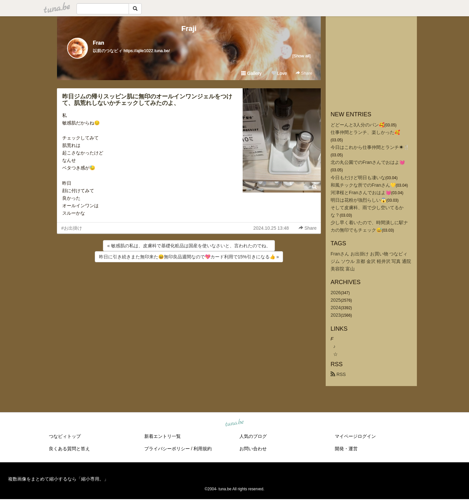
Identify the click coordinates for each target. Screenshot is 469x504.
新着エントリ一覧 (162, 436)
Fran (98, 43)
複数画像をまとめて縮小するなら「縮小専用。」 (58, 479)
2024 (336, 307)
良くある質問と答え (69, 448)
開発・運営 (346, 448)
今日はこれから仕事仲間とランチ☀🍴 (370, 147)
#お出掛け (71, 228)
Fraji (188, 28)
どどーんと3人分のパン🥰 (357, 124)
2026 (336, 292)
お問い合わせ (253, 448)
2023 (336, 315)
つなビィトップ (65, 436)
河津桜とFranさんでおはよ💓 (361, 192)
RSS (338, 374)
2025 (336, 300)
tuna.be (234, 423)
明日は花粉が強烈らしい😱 (358, 200)
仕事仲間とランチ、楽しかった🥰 (365, 132)
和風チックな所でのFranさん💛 (363, 185)
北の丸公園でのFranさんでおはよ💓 (368, 162)
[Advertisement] (189, 281)
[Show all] (301, 55)
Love (279, 73)
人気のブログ (253, 436)
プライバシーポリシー (167, 448)
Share (304, 73)
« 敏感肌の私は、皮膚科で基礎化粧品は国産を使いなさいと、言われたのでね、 (189, 245)
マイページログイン (355, 436)
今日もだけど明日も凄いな (358, 177)
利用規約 (202, 448)
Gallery (251, 73)
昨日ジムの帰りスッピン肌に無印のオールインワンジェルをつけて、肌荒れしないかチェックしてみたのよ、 (147, 99)
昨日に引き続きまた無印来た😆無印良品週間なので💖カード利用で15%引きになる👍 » (189, 256)
